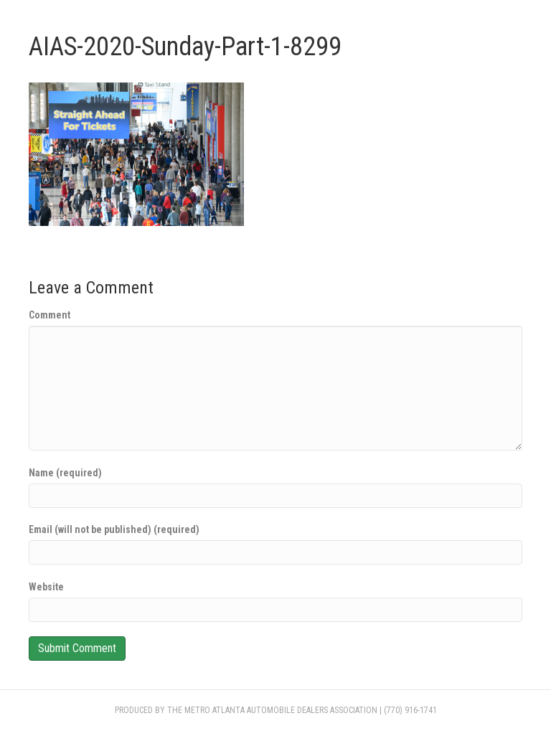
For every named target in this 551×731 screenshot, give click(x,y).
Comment (49, 315)
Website (46, 587)
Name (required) (65, 472)
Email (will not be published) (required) (114, 529)
